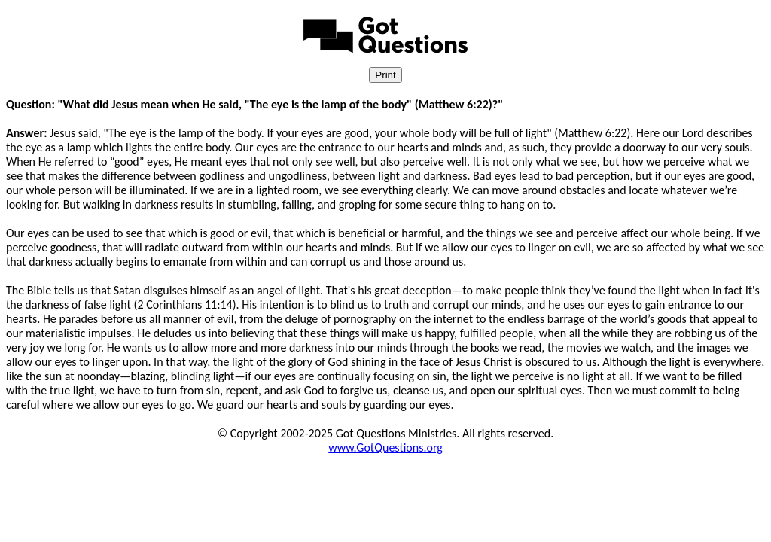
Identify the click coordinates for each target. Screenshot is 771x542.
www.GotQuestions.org (385, 447)
